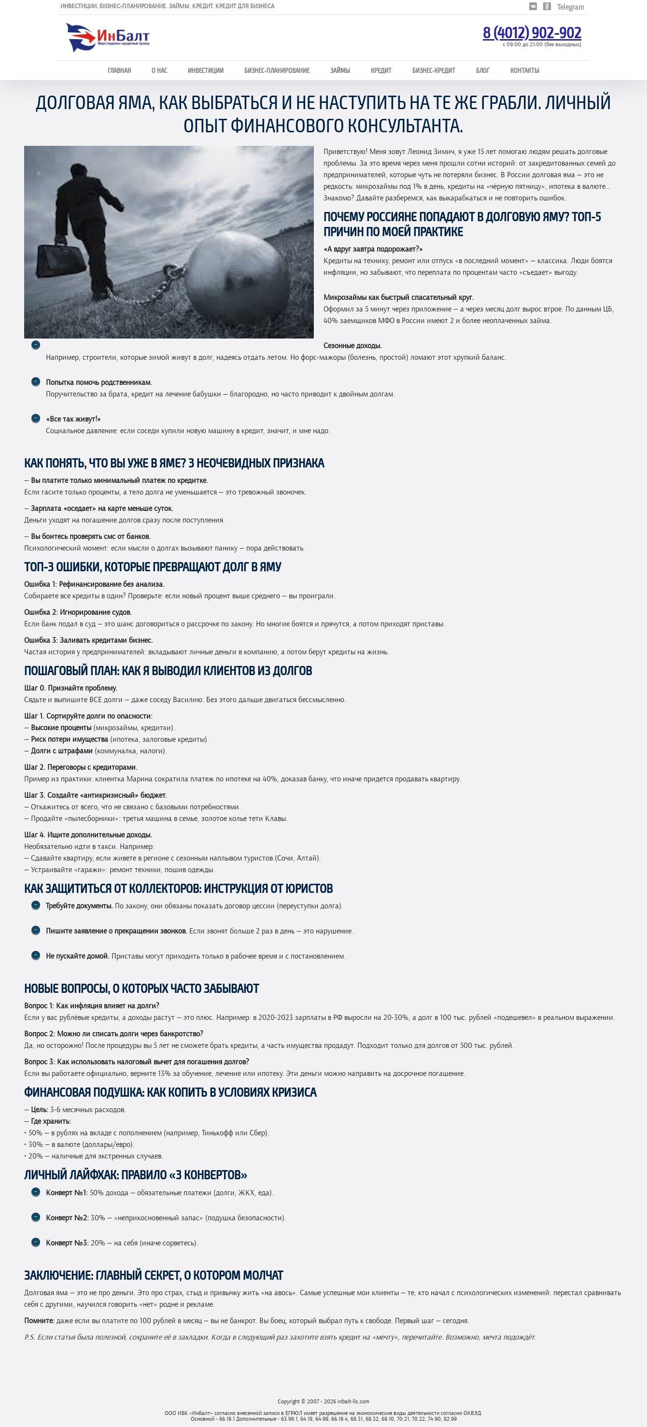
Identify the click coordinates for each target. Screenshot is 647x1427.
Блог (483, 70)
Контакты (524, 70)
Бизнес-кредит (433, 70)
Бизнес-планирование (276, 70)
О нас (159, 70)
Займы (340, 70)
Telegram (570, 7)
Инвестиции (206, 70)
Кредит (381, 70)
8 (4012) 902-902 (532, 32)
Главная (119, 70)
